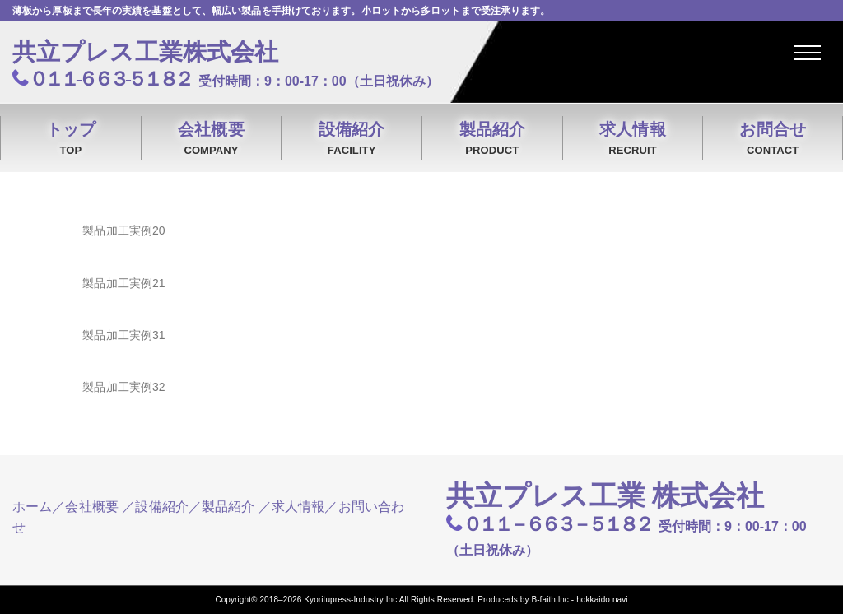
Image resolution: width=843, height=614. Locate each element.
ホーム (32, 507)
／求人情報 (291, 507)
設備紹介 (352, 140)
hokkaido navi (601, 599)
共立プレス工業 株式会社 (605, 496)
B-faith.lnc (550, 599)
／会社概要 (85, 507)
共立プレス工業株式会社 (145, 52)
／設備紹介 (155, 507)
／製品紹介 (222, 507)
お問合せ (772, 140)
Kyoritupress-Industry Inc (350, 599)
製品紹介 (492, 140)
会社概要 (212, 140)
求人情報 (633, 140)
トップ (71, 140)
